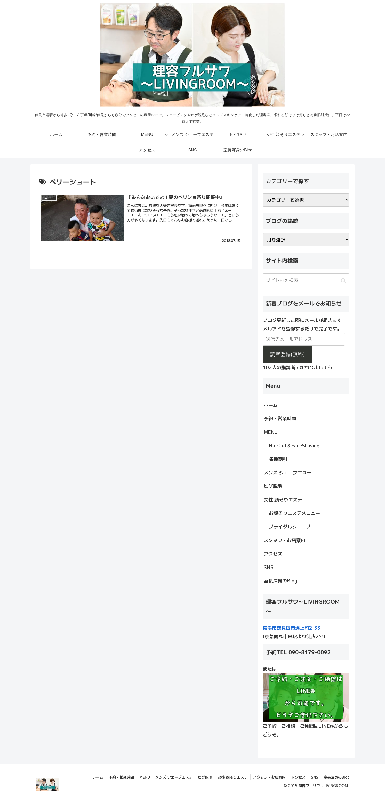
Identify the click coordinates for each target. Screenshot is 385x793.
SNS (269, 567)
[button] (343, 281)
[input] (306, 279)
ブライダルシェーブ (290, 526)
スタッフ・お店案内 (285, 540)
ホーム (271, 404)
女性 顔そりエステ (283, 499)
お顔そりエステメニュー (294, 512)
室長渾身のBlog (280, 580)
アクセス (273, 553)
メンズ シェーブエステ (287, 472)
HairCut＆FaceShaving (294, 445)
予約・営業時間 (280, 418)
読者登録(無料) (287, 354)
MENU (271, 431)
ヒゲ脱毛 (273, 485)
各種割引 (278, 458)
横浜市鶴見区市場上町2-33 (291, 627)
